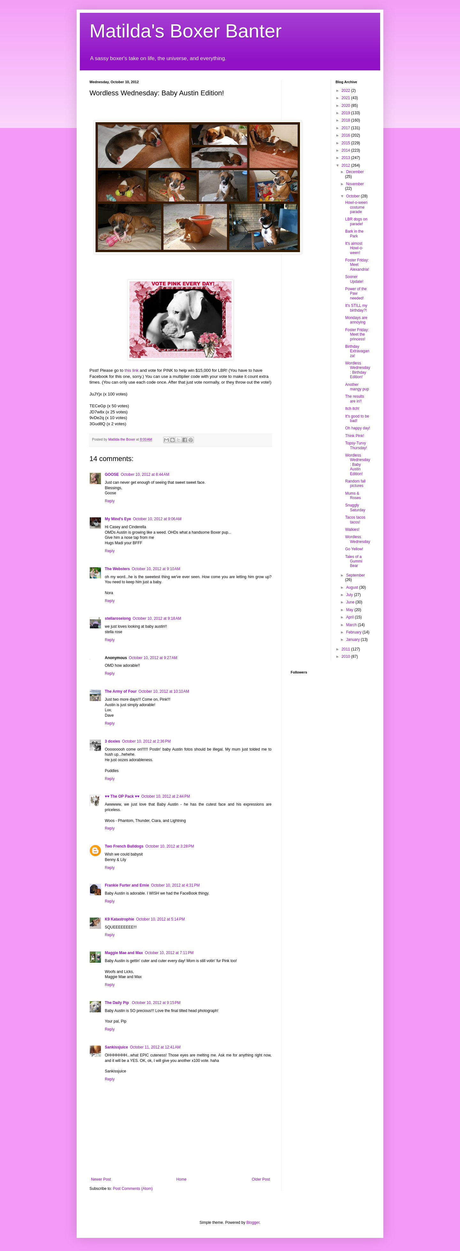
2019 (346, 113)
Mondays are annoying (356, 319)
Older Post (261, 1179)
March (352, 625)
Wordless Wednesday (357, 539)
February (354, 632)
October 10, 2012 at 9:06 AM (157, 519)
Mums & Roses (353, 495)
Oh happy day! (357, 428)
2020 (346, 105)
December (355, 172)
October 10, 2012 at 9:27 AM (153, 658)
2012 (346, 165)
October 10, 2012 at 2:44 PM (165, 796)
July (350, 595)
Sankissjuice (116, 1047)
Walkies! (352, 529)
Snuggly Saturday (355, 507)
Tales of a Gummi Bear (353, 561)
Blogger (252, 1222)
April (350, 617)
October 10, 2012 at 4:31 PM (175, 885)
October (353, 196)
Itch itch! (352, 408)
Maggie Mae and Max (124, 953)
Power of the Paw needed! (355, 293)
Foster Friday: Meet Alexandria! (357, 265)
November (355, 184)
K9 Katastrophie (119, 919)
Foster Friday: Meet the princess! (357, 334)
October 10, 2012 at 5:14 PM (160, 919)
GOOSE (112, 474)
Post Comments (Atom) (133, 1188)
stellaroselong (118, 618)
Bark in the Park (354, 233)
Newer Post (101, 1179)
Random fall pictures (355, 483)
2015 (346, 143)
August (352, 587)
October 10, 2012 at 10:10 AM (164, 691)
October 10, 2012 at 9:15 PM (156, 1002)
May (350, 610)
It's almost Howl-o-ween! (354, 248)
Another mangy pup (357, 386)
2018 (346, 120)
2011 (346, 649)
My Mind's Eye (118, 519)
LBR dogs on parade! (356, 221)
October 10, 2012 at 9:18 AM (157, 618)
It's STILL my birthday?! (356, 307)
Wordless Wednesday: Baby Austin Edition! (357, 464)
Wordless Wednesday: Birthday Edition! (357, 370)
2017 (346, 128)
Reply (110, 501)
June (350, 602)
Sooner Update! (354, 279)
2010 (346, 656)
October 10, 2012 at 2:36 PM (146, 741)
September (355, 575)
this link (132, 370)
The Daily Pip (117, 1002)
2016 (346, 135)
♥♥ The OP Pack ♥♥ (122, 796)
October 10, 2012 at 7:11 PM (169, 953)
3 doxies (112, 741)
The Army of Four (121, 691)
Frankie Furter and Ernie (127, 885)
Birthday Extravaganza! (357, 351)
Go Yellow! (354, 549)
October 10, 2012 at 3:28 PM (169, 846)
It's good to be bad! (357, 418)
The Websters (117, 569)
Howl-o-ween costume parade (356, 207)
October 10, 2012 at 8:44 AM (145, 474)
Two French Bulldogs (124, 846)
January (353, 639)
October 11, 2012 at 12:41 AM (155, 1047)
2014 (346, 150)
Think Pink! (354, 436)
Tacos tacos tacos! (355, 519)
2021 (346, 98)
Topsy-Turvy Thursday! (356, 445)
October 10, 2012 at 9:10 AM (156, 569)
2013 (346, 157)
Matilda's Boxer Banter (185, 31)
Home (181, 1179)
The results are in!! (354, 398)
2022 (346, 90)
